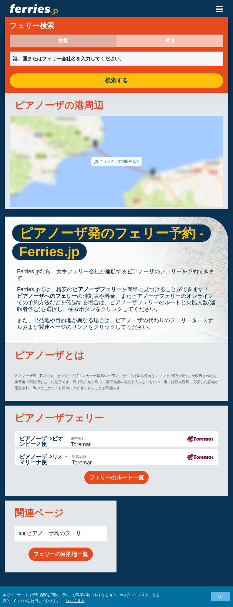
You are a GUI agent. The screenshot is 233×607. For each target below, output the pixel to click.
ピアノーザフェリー (97, 289)
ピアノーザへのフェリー (47, 296)
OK (220, 596)
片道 (170, 40)
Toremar (81, 444)
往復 (63, 40)
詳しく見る (75, 601)
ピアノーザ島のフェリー (57, 533)
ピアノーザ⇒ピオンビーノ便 (41, 441)
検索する (116, 80)
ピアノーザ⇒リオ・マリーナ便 (44, 459)
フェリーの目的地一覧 (60, 554)
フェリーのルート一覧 (116, 477)
